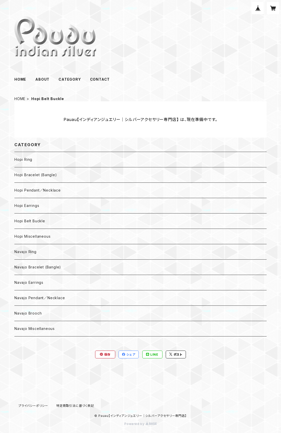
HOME (20, 79)
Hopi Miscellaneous (32, 236)
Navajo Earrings (28, 282)
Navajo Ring (25, 252)
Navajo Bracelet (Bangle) (37, 267)
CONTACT (100, 79)
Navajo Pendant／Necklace (39, 298)
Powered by (140, 424)
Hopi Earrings (26, 205)
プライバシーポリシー (33, 406)
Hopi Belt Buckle (29, 221)
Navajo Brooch (28, 313)
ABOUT (42, 79)
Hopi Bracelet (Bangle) (35, 175)
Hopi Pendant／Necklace (37, 190)
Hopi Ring (23, 159)
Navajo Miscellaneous (34, 328)
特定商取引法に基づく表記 (75, 406)
